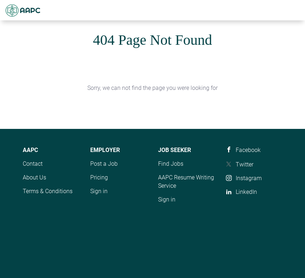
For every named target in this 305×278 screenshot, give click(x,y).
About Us (34, 177)
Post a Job (104, 163)
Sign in (99, 191)
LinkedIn (246, 191)
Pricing (99, 177)
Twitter (244, 164)
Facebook (248, 150)
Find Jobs (170, 163)
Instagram (249, 178)
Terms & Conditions (48, 191)
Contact (33, 163)
